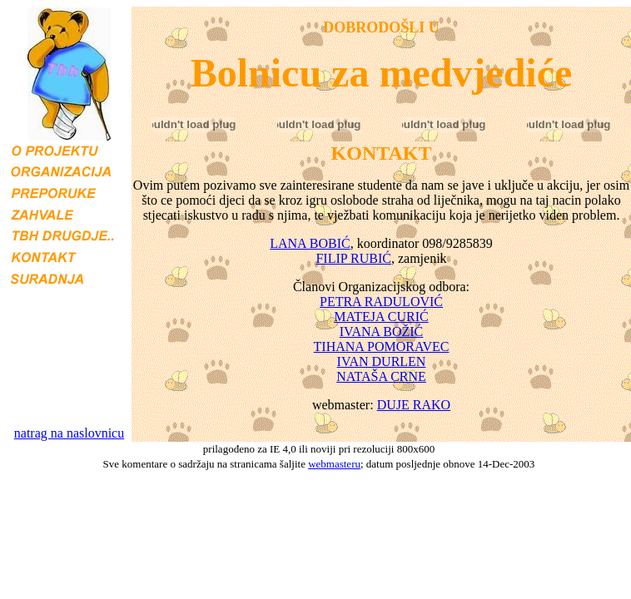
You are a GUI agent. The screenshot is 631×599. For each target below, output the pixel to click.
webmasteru (334, 464)
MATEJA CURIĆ (381, 316)
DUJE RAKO (413, 405)
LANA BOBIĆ (310, 243)
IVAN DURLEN (381, 361)
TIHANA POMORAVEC (382, 346)
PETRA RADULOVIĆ (381, 302)
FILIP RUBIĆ (353, 258)
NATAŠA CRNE (381, 376)
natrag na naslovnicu (69, 433)
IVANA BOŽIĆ (382, 331)
